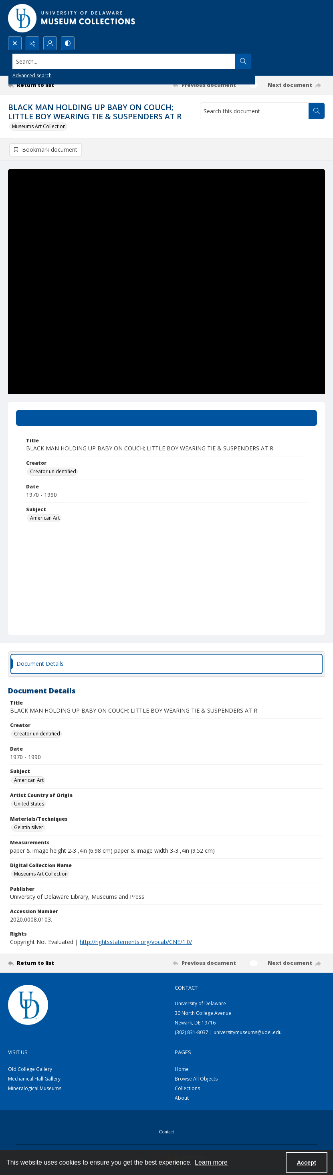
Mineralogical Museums (34, 1088)
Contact (166, 1132)
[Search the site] (134, 61)
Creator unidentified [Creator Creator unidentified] (53, 471)
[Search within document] (317, 111)
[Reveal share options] (32, 43)
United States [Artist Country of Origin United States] (29, 804)
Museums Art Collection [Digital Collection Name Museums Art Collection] (41, 874)
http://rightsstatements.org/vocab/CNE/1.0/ (136, 942)
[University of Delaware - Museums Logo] (72, 18)
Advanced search (32, 75)
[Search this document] (254, 111)
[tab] (166, 418)
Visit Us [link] (18, 1052)
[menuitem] (166, 1131)
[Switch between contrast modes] (67, 43)
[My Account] (50, 43)
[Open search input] (14, 43)
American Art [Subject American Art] (45, 518)
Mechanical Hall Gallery (34, 1078)
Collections (187, 1088)
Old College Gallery (30, 1069)
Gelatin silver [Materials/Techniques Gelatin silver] (28, 827)
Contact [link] (186, 987)
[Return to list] (50, 85)
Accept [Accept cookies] (306, 1162)
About (182, 1098)
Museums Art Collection (39, 126)
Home (182, 1069)
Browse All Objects (196, 1078)
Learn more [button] (211, 1162)
